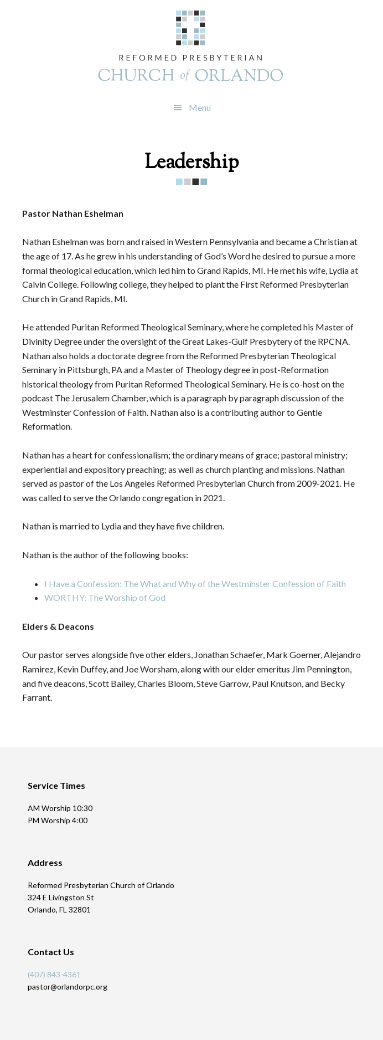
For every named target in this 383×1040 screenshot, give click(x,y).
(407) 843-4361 (54, 974)
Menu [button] (200, 107)
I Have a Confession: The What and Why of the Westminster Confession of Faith (195, 583)
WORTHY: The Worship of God (104, 597)
